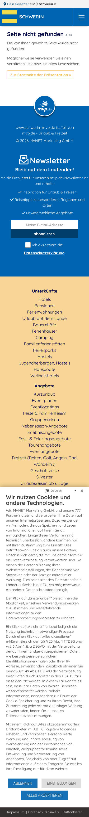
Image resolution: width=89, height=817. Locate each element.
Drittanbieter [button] (72, 812)
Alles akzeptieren (44, 795)
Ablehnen (22, 783)
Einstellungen (61, 783)
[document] (44, 635)
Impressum (15, 812)
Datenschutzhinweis (43, 812)
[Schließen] (81, 490)
